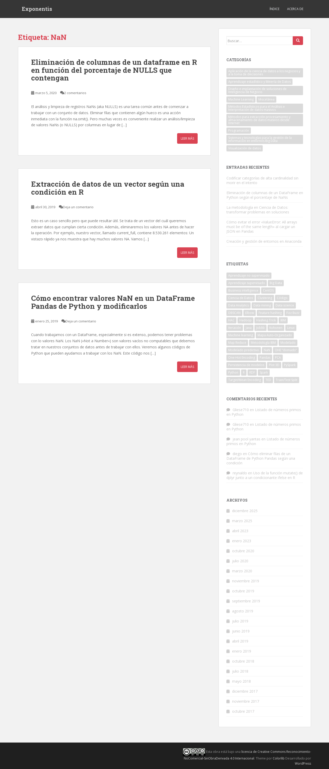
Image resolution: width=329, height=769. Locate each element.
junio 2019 (241, 631)
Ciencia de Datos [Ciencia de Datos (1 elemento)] (240, 298)
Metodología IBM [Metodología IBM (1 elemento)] (263, 342)
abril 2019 (240, 641)
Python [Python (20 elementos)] (233, 372)
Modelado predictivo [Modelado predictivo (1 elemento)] (243, 350)
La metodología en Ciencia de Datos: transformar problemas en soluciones (257, 209)
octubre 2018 (243, 661)
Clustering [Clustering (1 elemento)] (265, 298)
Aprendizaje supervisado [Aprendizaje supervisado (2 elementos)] (246, 283)
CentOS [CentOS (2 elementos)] (268, 290)
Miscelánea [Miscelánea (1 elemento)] (266, 99)
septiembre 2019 (246, 601)
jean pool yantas (246, 439)
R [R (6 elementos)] (244, 372)
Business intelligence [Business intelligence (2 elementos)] (243, 290)
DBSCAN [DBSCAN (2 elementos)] (234, 313)
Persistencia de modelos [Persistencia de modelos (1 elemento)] (246, 365)
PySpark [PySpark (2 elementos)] (290, 365)
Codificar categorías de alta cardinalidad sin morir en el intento (262, 180)
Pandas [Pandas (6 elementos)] (265, 357)
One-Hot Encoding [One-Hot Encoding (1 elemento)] (241, 357)
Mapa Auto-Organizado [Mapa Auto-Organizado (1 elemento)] (275, 335)
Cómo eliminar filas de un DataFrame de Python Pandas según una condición (260, 458)
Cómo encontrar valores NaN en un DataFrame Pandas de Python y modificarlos (113, 302)
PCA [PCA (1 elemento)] (278, 357)
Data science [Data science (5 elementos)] (285, 305)
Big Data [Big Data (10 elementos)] (276, 283)
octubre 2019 (243, 591)
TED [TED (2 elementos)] (268, 380)
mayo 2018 (241, 681)
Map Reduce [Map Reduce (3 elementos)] (237, 342)
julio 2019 (240, 621)
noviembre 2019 (245, 580)
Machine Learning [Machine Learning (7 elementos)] (241, 99)
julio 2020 (240, 560)
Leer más (187, 138)
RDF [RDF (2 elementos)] (252, 372)
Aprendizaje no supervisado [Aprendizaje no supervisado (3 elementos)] (249, 275)
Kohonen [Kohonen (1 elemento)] (275, 327)
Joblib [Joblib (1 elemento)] (260, 327)
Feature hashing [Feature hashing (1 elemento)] (270, 313)
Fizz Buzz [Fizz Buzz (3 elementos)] (292, 313)
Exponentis (37, 9)
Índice (274, 9)
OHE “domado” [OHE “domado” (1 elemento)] (286, 350)
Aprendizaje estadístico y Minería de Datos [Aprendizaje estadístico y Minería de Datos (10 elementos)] (259, 81)
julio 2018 (240, 671)
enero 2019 (241, 651)
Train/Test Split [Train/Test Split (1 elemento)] (286, 380)
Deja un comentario (78, 207)
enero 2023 (241, 540)
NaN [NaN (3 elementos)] (267, 350)
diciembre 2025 (245, 510)
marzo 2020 (242, 570)
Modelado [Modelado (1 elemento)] (288, 342)
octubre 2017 (243, 711)
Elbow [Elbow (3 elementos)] (249, 313)
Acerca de (295, 9)
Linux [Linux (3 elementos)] (291, 327)
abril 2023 (240, 530)
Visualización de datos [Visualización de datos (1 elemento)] (244, 148)
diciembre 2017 (245, 691)
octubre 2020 (243, 550)
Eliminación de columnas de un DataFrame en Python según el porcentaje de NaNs (264, 195)
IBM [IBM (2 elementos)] (283, 320)
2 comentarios (75, 93)
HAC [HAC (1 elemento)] (231, 320)
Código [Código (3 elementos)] (282, 298)
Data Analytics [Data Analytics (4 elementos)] (238, 305)
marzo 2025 (242, 520)
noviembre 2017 (245, 701)
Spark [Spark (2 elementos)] (264, 372)
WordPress (303, 763)
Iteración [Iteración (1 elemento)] (234, 327)
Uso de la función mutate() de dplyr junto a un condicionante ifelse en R (264, 475)
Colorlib (279, 758)
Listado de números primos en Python (263, 412)
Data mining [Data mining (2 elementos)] (262, 305)
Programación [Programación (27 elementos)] (238, 130)
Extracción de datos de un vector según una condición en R (107, 188)
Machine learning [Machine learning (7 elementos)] (240, 335)
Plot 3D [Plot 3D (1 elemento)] (274, 365)
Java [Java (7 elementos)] (249, 327)
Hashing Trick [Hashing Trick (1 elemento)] (266, 320)
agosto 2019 (242, 611)
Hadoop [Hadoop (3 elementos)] (245, 320)
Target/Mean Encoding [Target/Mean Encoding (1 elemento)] (244, 380)
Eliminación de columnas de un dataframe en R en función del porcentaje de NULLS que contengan (114, 70)
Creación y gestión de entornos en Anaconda (263, 241)
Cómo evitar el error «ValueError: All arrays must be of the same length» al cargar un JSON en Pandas (261, 227)
